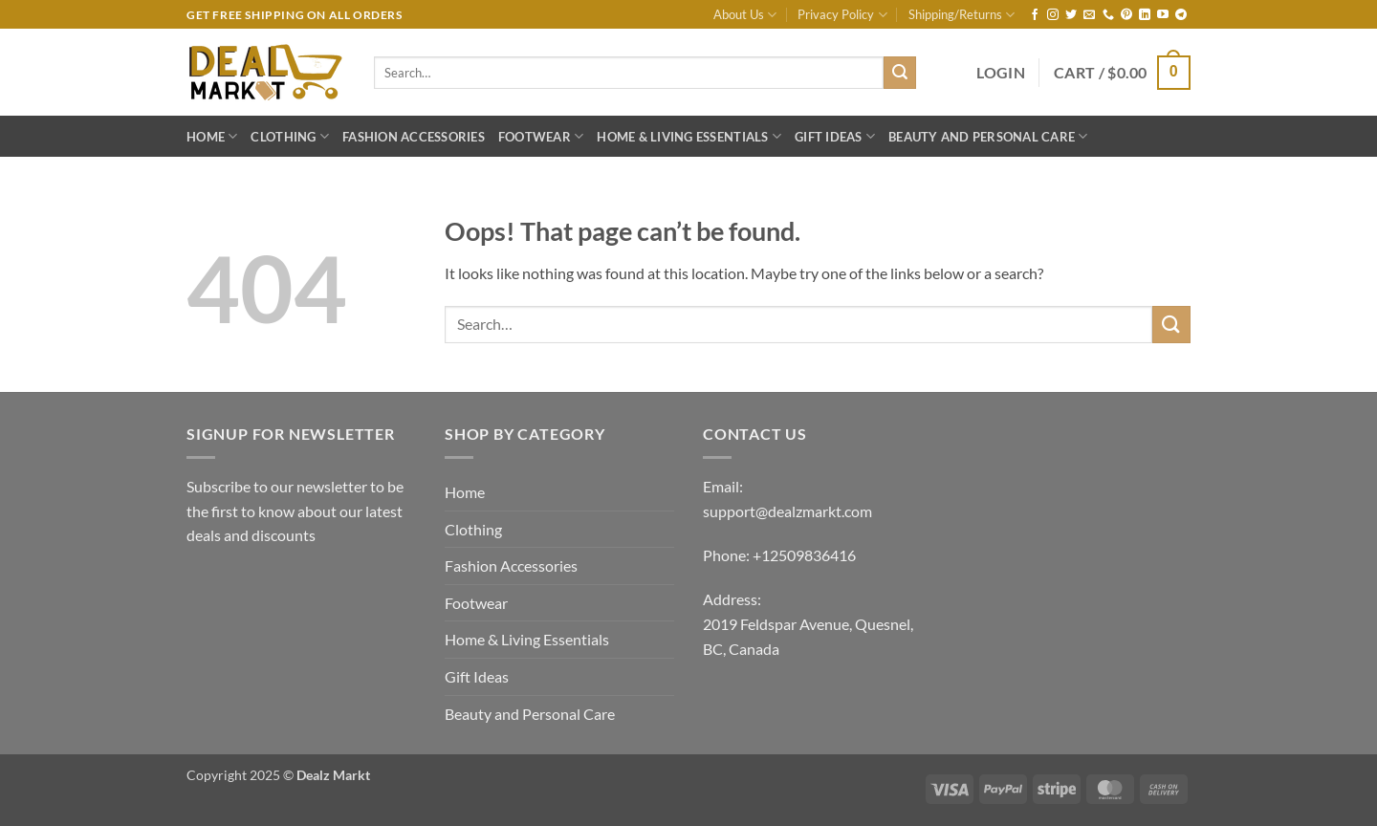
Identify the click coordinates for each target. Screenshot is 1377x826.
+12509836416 (804, 555)
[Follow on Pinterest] (1126, 15)
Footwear (541, 136)
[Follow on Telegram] (1181, 15)
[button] (1000, 72)
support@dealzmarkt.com (787, 511)
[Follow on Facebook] (1034, 15)
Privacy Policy (842, 15)
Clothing (290, 136)
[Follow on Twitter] (1071, 15)
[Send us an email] (1089, 15)
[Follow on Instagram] (1053, 15)
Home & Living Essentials (689, 136)
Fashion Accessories (413, 136)
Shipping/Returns (961, 15)
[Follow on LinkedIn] (1144, 15)
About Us (744, 15)
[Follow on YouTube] (1163, 15)
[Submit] (900, 72)
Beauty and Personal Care (988, 136)
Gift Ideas (835, 136)
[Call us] (1108, 15)
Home (211, 136)
